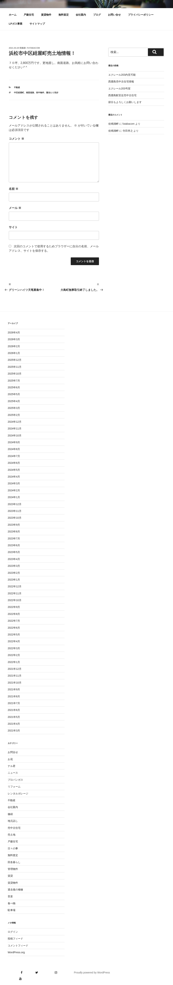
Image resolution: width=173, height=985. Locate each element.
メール (15, 207)
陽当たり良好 (52, 92)
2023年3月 (14, 565)
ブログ (97, 14)
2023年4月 (14, 559)
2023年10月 (14, 517)
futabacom (33, 48)
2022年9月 (14, 607)
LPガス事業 (15, 23)
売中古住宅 (14, 827)
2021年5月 (14, 716)
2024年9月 (14, 442)
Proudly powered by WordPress (92, 972)
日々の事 (13, 848)
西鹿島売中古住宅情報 (121, 81)
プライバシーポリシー (141, 14)
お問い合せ (114, 14)
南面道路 (30, 92)
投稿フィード (15, 938)
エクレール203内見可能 (122, 74)
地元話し (13, 820)
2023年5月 (14, 552)
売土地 (11, 834)
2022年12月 (14, 586)
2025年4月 (14, 401)
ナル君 (11, 765)
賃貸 (10, 875)
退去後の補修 (15, 889)
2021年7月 (14, 703)
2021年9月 (14, 689)
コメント (16, 138)
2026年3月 (14, 339)
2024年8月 (14, 449)
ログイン (13, 931)
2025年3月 (14, 407)
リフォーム (14, 786)
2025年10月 (14, 373)
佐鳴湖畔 (113, 123)
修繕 (10, 814)
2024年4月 (14, 476)
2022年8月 (14, 613)
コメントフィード (18, 945)
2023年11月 (14, 510)
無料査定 (63, 14)
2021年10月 (14, 682)
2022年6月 (14, 627)
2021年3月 (14, 730)
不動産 (17, 87)
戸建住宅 (29, 14)
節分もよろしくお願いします (125, 102)
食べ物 (11, 903)
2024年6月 (14, 462)
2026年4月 (14, 332)
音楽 (10, 896)
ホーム (12, 14)
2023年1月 (14, 579)
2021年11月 (14, 675)
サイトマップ (37, 23)
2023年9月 (14, 524)
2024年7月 (14, 456)
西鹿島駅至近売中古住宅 (122, 95)
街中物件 (40, 92)
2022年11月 (14, 593)
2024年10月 (14, 435)
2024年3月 (14, 483)
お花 (10, 759)
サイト (13, 227)
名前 (13, 188)
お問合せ (13, 752)
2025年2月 (14, 414)
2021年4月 (14, 723)
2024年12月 (14, 421)
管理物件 (13, 868)
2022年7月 (14, 620)
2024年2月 (14, 490)
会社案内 (81, 14)
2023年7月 (14, 538)
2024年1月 (14, 497)
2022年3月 (14, 648)
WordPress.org (16, 952)
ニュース (13, 772)
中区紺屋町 (19, 92)
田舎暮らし (14, 862)
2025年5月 (14, 394)
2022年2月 (14, 655)
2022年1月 (14, 662)
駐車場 (11, 910)
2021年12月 (14, 668)
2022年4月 (14, 641)
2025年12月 (14, 359)
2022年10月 (14, 600)
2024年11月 (14, 428)
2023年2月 (14, 572)
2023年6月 (14, 545)
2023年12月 (14, 504)
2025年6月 (14, 387)
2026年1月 (14, 353)
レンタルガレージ (18, 793)
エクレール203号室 (119, 88)
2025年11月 (14, 366)
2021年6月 (14, 710)
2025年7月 (14, 380)
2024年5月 (14, 469)
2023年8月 (14, 531)
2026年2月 (14, 346)
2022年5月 (14, 634)
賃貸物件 (46, 14)
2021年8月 (14, 696)
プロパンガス (15, 779)
